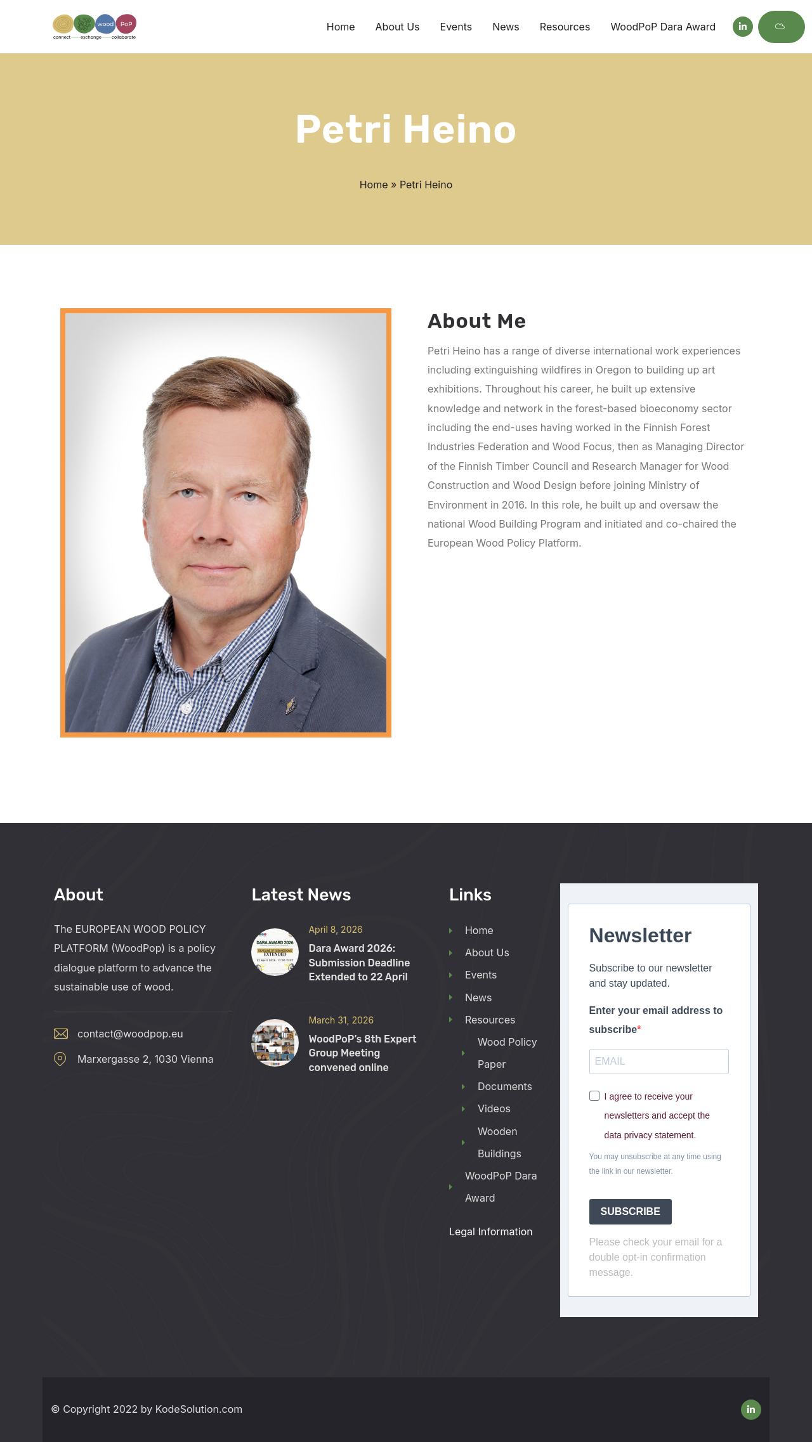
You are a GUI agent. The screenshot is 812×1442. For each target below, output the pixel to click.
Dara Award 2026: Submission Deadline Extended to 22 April (359, 962)
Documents (497, 1086)
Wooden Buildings (491, 1142)
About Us (479, 952)
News (470, 997)
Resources (482, 1019)
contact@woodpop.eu (130, 1033)
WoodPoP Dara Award (493, 1186)
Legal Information (491, 1231)
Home (374, 184)
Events (473, 974)
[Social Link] (743, 26)
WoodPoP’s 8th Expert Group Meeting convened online (362, 1053)
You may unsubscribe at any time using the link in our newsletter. (655, 1164)
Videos (486, 1108)
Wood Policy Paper (499, 1053)
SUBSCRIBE (630, 1211)
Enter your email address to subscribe (656, 1020)
